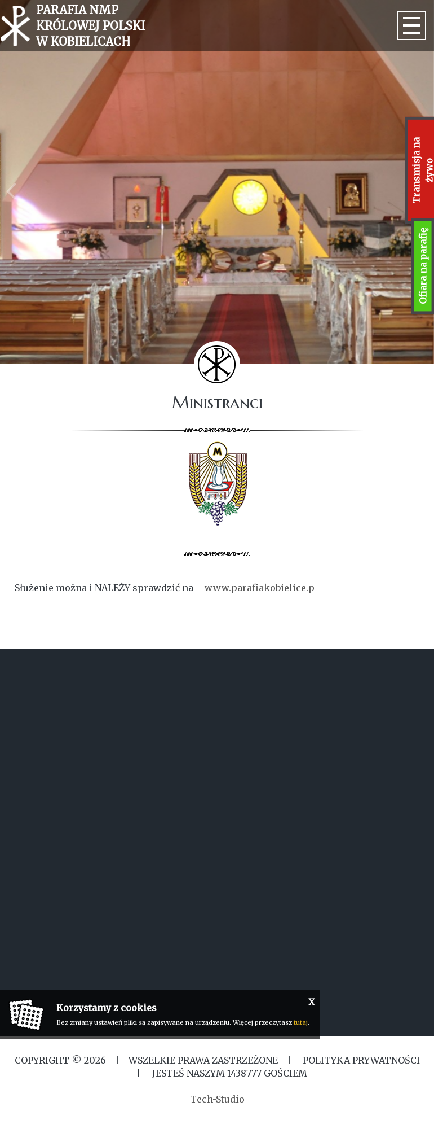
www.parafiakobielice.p (260, 587)
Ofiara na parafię (422, 266)
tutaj (301, 1022)
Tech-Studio (217, 1099)
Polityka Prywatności (360, 1060)
